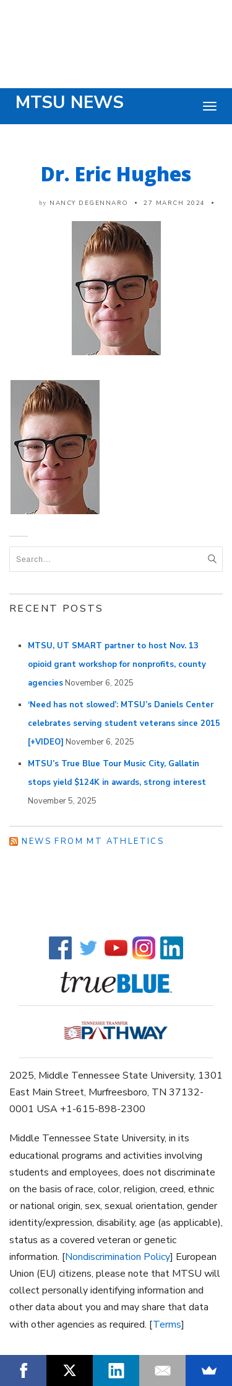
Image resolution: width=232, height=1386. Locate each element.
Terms (167, 1324)
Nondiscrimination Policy (117, 1257)
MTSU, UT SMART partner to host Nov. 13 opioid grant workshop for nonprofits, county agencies (117, 664)
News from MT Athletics (93, 841)
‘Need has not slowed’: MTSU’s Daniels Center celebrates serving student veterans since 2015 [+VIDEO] (124, 723)
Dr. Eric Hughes (116, 173)
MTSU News (69, 102)
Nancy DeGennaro (89, 203)
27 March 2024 (174, 203)
